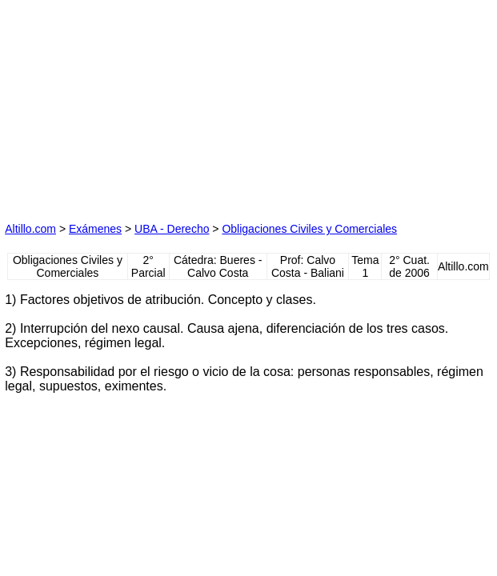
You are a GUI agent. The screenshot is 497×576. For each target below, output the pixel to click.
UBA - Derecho (171, 228)
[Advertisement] (125, 105)
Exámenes (95, 228)
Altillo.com (30, 228)
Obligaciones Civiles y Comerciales (309, 228)
